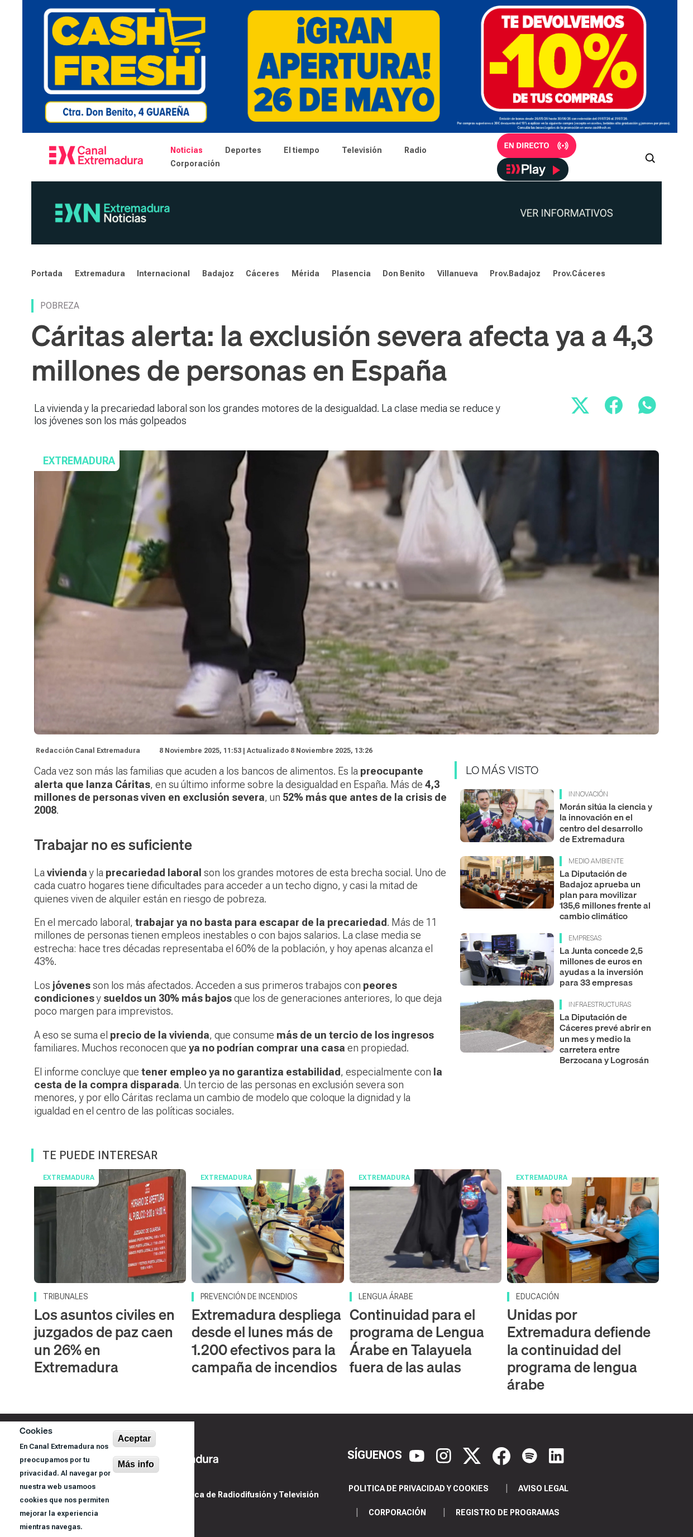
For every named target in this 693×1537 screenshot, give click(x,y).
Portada (47, 273)
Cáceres (262, 273)
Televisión (362, 150)
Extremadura (100, 273)
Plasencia (351, 273)
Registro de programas (508, 1512)
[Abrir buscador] (650, 157)
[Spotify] (531, 1455)
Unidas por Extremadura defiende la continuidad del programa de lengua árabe (579, 1349)
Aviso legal (543, 1488)
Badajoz (218, 273)
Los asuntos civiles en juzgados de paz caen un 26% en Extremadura (104, 1341)
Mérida (305, 273)
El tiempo (301, 150)
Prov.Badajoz (515, 273)
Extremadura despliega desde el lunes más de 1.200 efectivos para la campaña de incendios (266, 1341)
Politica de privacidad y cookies (418, 1488)
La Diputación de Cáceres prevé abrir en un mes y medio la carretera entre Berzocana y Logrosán (605, 1038)
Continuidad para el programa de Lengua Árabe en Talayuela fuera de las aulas (417, 1341)
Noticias (186, 150)
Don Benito (404, 273)
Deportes (243, 150)
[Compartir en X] (580, 405)
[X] (473, 1455)
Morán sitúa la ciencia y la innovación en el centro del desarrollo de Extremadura (606, 822)
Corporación (195, 163)
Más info (136, 1464)
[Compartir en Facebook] (613, 405)
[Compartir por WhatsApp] (647, 405)
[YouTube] (418, 1455)
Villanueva (457, 273)
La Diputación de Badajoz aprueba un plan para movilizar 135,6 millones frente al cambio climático (605, 895)
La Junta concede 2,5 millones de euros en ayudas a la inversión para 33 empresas (601, 966)
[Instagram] (445, 1455)
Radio (415, 150)
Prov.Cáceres (579, 273)
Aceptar (134, 1438)
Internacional (163, 273)
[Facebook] (503, 1455)
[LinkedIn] (556, 1455)
